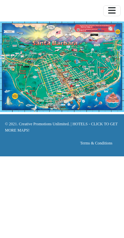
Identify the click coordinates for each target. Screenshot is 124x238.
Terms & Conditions (96, 143)
